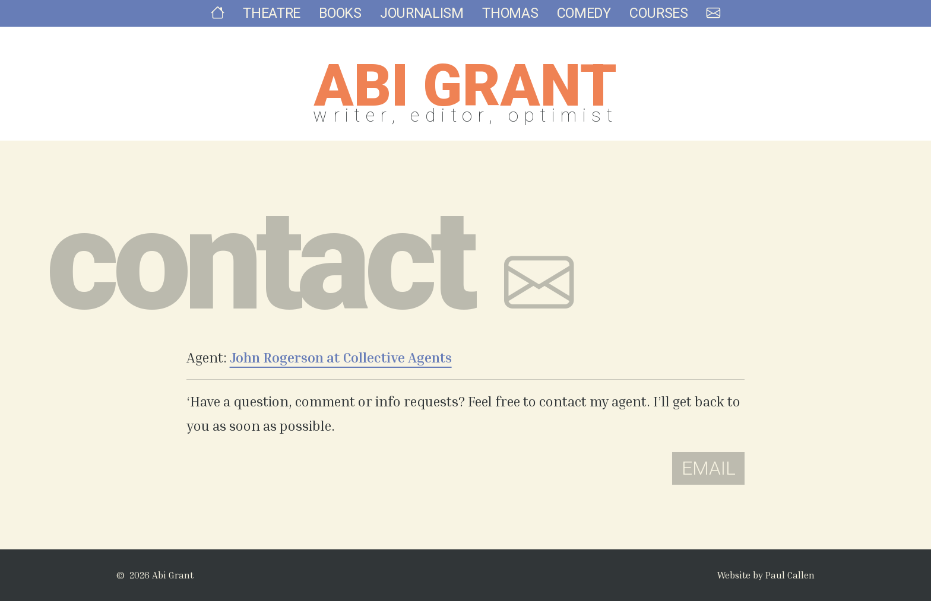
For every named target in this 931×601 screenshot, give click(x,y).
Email (709, 468)
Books (343, 20)
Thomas (509, 20)
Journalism (422, 20)
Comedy (581, 20)
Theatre (277, 20)
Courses (654, 20)
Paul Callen (790, 575)
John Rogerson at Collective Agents (341, 357)
